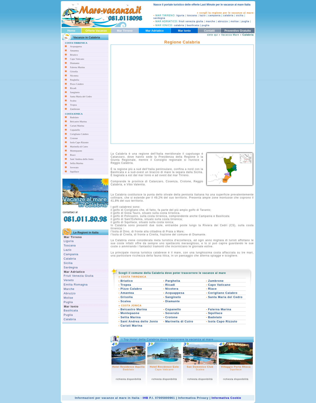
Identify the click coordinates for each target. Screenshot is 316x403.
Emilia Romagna (76, 284)
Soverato (74, 167)
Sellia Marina (76, 163)
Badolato (74, 117)
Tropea (73, 104)
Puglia (68, 302)
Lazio (68, 249)
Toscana (70, 245)
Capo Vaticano (77, 59)
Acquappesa (76, 46)
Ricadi (73, 88)
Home (71, 30)
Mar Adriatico (154, 30)
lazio (203, 15)
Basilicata (71, 310)
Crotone (74, 138)
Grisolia (74, 71)
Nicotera (74, 75)
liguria (180, 15)
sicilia (240, 15)
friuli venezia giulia (191, 21)
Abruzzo (70, 293)
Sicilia (68, 263)
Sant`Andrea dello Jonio (81, 159)
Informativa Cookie (226, 397)
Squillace (74, 171)
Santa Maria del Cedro (81, 96)
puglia (245, 21)
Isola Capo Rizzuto (79, 142)
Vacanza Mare (230, 34)
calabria (228, 15)
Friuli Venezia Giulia (78, 275)
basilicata (193, 25)
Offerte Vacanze (96, 30)
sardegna (159, 18)
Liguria (69, 241)
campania (214, 15)
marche (210, 21)
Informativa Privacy (193, 397)
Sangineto (75, 92)
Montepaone (76, 150)
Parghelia (74, 79)
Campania (71, 254)
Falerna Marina (77, 67)
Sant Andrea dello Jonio (139, 321)
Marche (69, 289)
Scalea (73, 100)
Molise (68, 297)
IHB (145, 397)
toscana (192, 15)
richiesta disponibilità (128, 379)
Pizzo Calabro (77, 84)
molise (235, 21)
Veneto (69, 280)
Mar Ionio (184, 30)
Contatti (209, 30)
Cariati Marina (77, 125)
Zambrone (75, 109)
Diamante (74, 63)
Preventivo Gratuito (237, 30)
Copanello (75, 129)
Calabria (70, 258)
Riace (72, 155)
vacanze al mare (114, 397)
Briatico (74, 54)
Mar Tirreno (125, 30)
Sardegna (71, 267)
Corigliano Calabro (79, 134)
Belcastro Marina (78, 121)
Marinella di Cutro (79, 146)
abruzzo (223, 21)
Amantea (74, 50)
